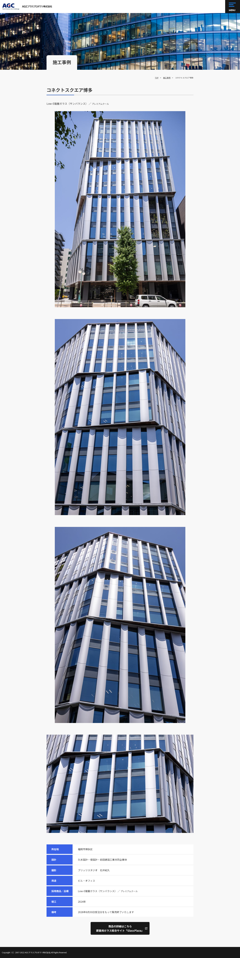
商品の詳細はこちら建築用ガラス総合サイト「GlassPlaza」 (120, 928)
